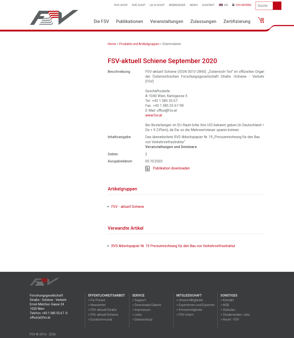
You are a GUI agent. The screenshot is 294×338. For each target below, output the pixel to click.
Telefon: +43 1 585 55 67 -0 (49, 313)
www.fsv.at (153, 115)
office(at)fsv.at (40, 317)
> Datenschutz (142, 319)
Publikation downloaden (171, 168)
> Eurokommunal (100, 319)
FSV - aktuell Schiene (127, 207)
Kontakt (208, 5)
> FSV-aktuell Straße (102, 310)
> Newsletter (97, 305)
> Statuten (227, 310)
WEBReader (177, 5)
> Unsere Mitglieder (189, 300)
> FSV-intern (185, 314)
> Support (139, 300)
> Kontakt (227, 300)
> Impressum (141, 310)
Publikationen (129, 21)
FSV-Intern (241, 5)
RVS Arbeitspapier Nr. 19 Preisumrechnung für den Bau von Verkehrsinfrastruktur (173, 246)
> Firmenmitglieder (189, 310)
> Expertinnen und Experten (195, 305)
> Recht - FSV (229, 319)
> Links (137, 314)
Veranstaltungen (166, 21)
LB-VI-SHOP (157, 5)
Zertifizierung (237, 21)
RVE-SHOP (138, 5)
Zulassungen (203, 21)
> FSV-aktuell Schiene (103, 314)
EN (223, 5)
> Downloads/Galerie (146, 305)
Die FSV (101, 21)
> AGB (224, 305)
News (194, 5)
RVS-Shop (121, 5)
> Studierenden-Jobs (235, 314)
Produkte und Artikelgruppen (139, 44)
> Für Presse (96, 300)
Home (112, 44)
